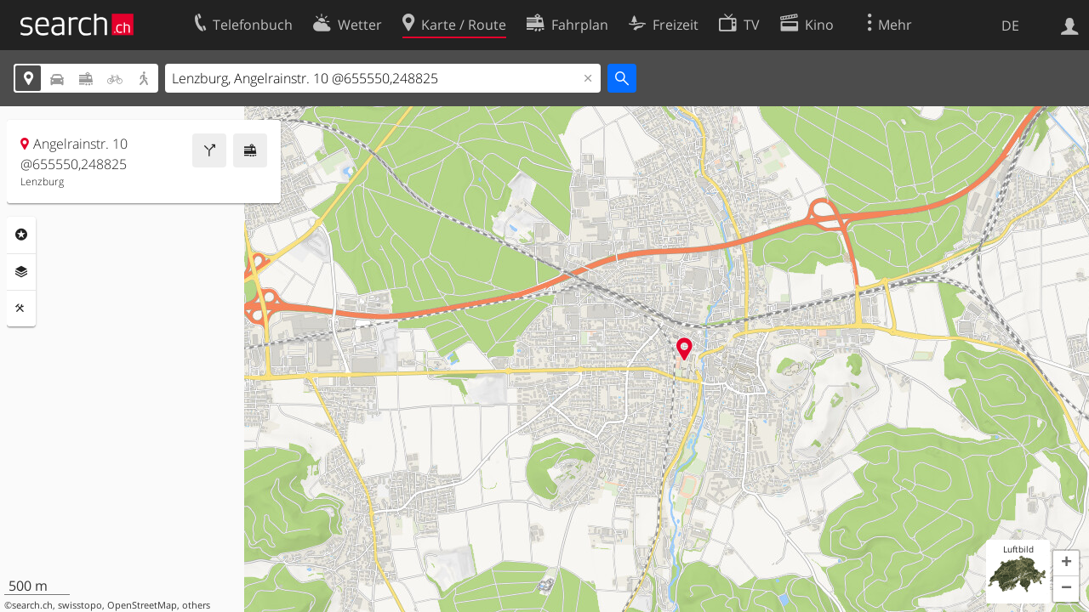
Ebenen (21, 272)
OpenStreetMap (142, 605)
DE (1010, 25)
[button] (1066, 563)
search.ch (32, 605)
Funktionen (21, 308)
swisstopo (80, 605)
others (196, 605)
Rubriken (21, 234)
